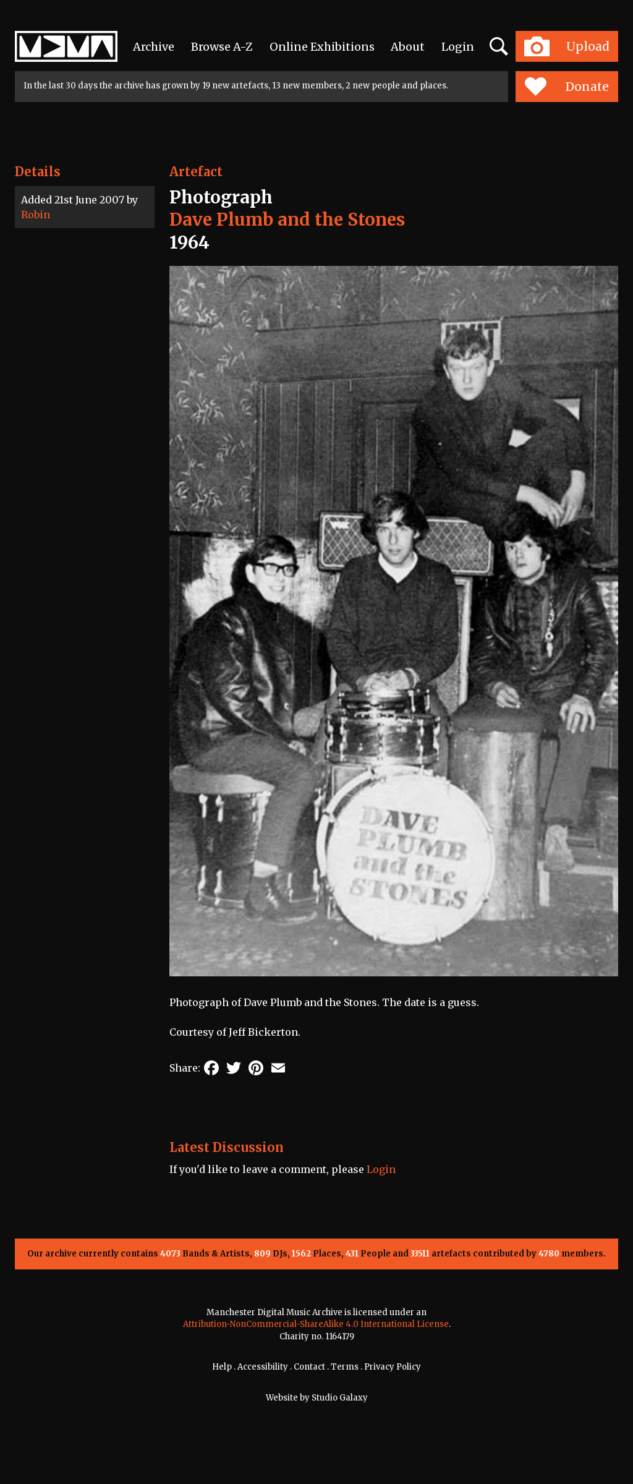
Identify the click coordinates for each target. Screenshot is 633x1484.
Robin (35, 214)
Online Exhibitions (322, 47)
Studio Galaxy (340, 1397)
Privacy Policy (392, 1367)
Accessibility (262, 1367)
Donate (566, 86)
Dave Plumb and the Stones (287, 219)
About (408, 47)
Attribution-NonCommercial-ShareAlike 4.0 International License (316, 1324)
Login (457, 47)
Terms (345, 1367)
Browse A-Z (222, 47)
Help (222, 1367)
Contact (309, 1367)
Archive (153, 47)
